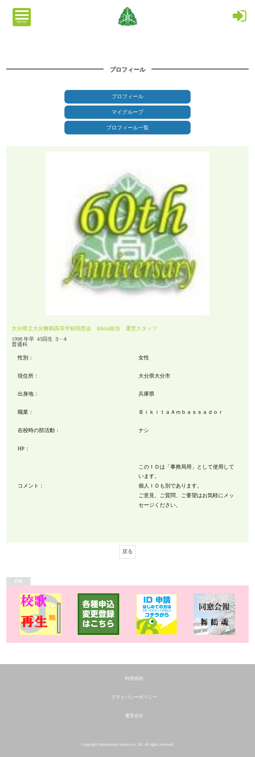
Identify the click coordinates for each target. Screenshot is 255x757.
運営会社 (134, 715)
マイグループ (127, 112)
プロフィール (127, 96)
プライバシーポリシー (134, 697)
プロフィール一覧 (127, 127)
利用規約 (134, 678)
